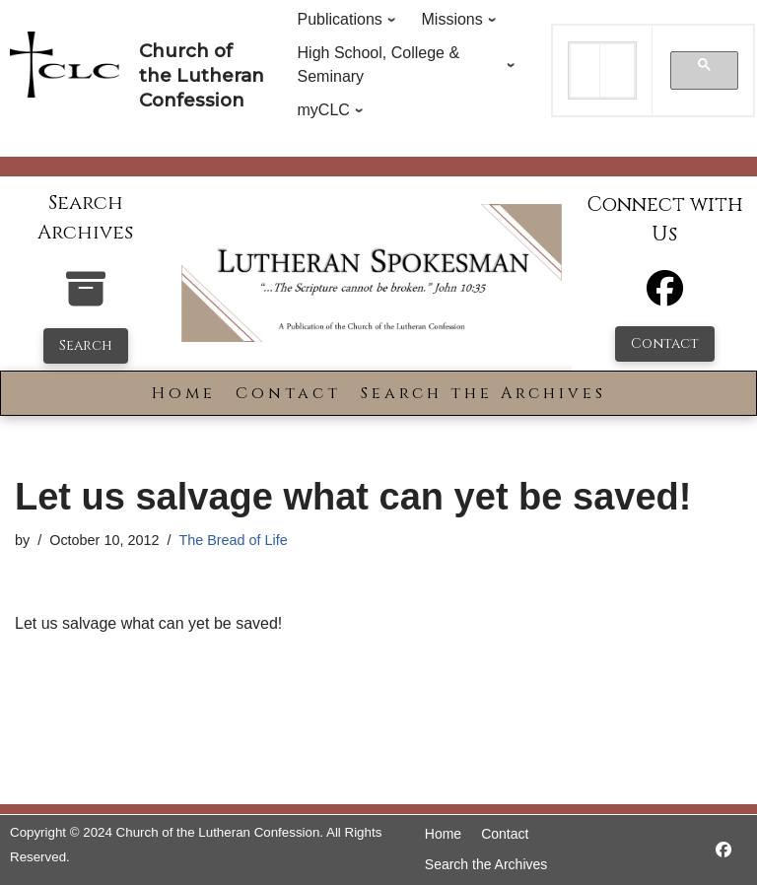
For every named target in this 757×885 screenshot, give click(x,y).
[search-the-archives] (85, 299)
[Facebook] (665, 297)
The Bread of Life (232, 540)
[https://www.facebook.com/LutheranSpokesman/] (723, 850)
